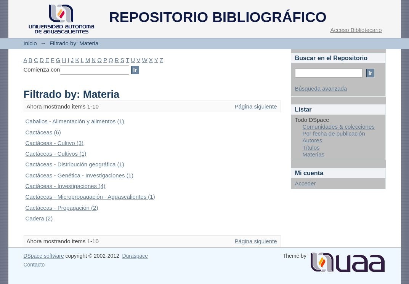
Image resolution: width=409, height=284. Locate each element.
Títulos (311, 147)
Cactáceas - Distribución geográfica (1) (75, 164)
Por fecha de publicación (334, 133)
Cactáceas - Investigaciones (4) (66, 186)
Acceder (305, 183)
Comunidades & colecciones (339, 126)
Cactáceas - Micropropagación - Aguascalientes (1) (90, 196)
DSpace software (44, 256)
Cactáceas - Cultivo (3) (55, 143)
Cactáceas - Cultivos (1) (56, 153)
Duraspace (135, 256)
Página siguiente (256, 106)
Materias (314, 154)
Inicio (30, 43)
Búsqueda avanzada (321, 88)
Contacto (34, 265)
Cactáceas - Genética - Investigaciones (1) (79, 175)
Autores (312, 140)
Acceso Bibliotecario (356, 30)
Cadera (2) (39, 218)
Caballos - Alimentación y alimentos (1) (75, 121)
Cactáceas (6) (43, 132)
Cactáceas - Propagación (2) (62, 207)
